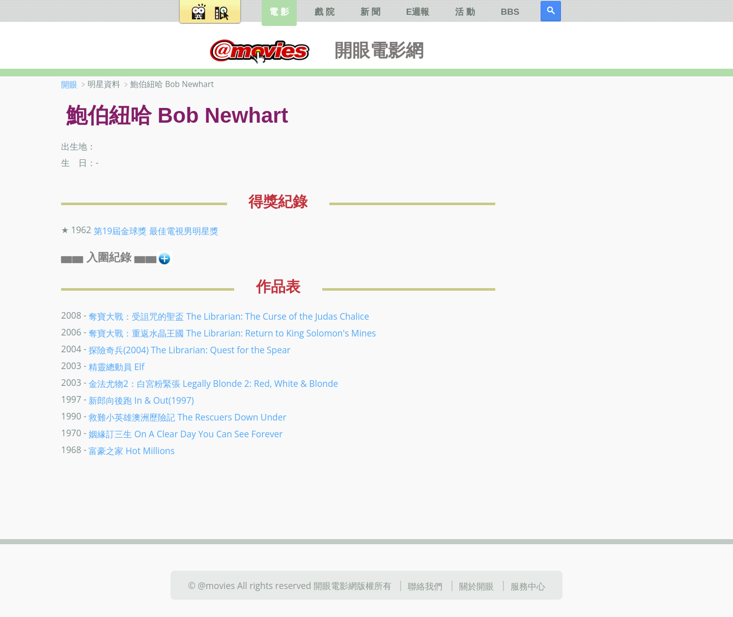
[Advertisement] (605, 238)
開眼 (69, 84)
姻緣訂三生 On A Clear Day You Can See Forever (186, 433)
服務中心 (528, 586)
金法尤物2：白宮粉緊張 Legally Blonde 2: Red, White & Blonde (213, 383)
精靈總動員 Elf (116, 366)
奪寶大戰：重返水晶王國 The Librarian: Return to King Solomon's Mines (232, 333)
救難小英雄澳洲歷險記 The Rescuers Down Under (187, 416)
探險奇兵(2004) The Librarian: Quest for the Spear (189, 350)
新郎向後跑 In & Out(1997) (141, 400)
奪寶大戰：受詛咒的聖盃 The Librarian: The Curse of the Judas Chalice (229, 316)
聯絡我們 (425, 586)
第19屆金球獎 (120, 231)
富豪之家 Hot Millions (132, 450)
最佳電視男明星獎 (183, 231)
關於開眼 (476, 586)
